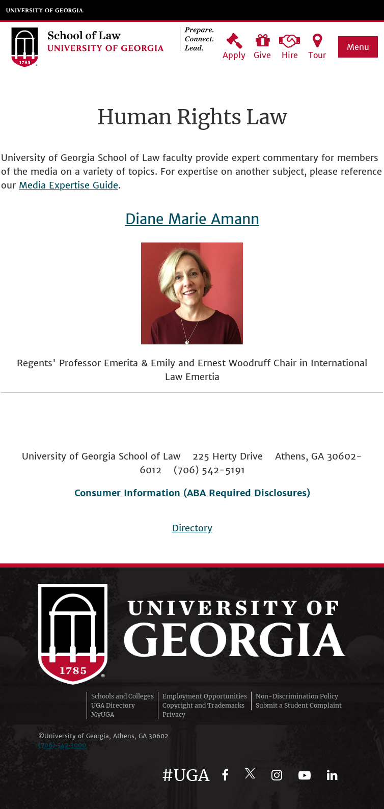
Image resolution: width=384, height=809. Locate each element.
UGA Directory (113, 705)
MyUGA (102, 714)
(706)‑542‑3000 (62, 745)
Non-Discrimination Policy (297, 696)
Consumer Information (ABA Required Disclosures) (192, 493)
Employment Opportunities (204, 696)
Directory (192, 528)
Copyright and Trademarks (203, 705)
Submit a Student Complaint (299, 705)
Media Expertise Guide (68, 185)
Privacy (173, 714)
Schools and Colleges (122, 696)
